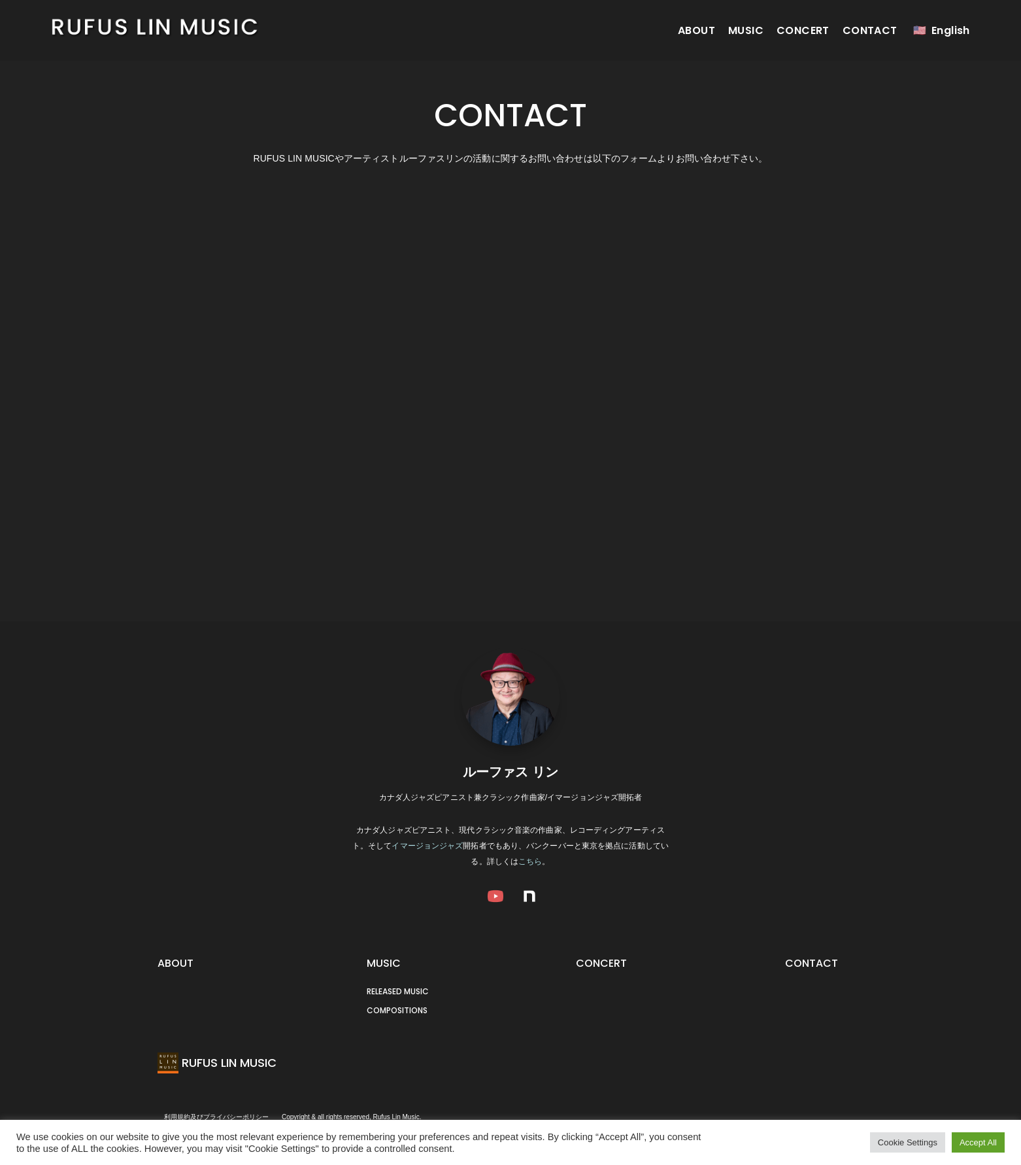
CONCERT (803, 30)
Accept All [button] (978, 1142)
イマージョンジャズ (427, 845)
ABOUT (696, 30)
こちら (530, 861)
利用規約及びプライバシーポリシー (216, 1117)
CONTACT (870, 30)
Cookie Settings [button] (907, 1142)
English (950, 30)
